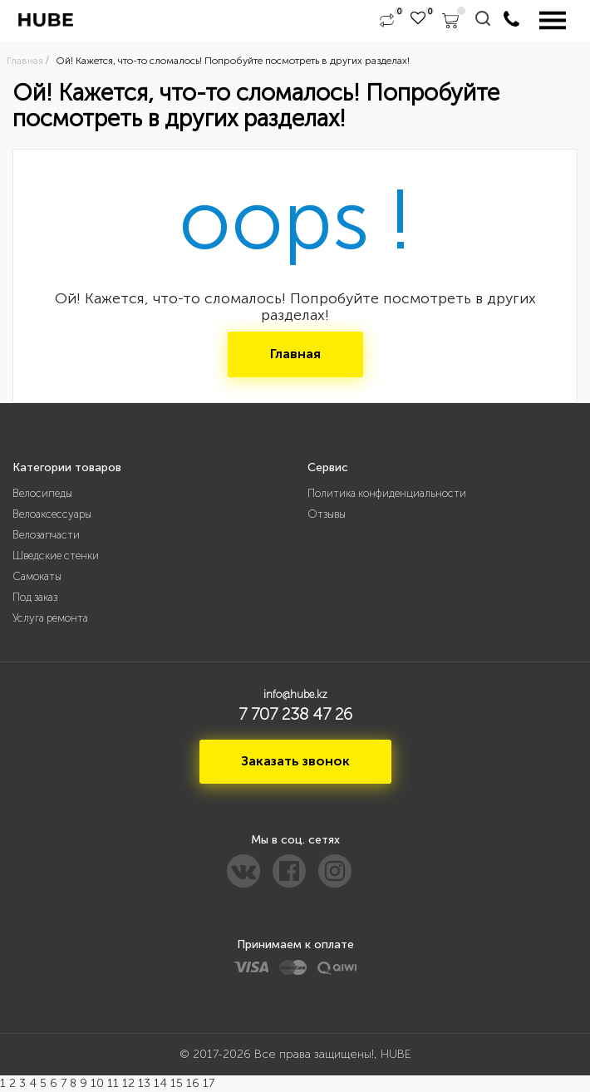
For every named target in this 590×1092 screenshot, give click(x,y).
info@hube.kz (295, 694)
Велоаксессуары (51, 514)
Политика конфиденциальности (386, 493)
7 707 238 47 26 (295, 714)
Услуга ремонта (50, 618)
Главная (295, 354)
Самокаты (36, 576)
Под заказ (34, 597)
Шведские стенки (55, 555)
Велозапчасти (46, 535)
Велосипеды (42, 493)
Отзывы (326, 514)
